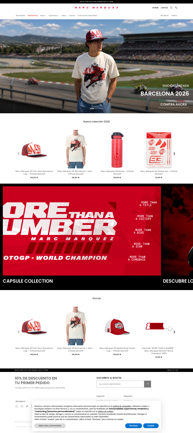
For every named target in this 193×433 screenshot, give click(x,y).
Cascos (72, 15)
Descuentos (33, 15)
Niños (64, 15)
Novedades (20, 15)
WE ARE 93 (165, 15)
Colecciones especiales (87, 15)
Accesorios (53, 15)
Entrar (155, 8)
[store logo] (96, 7)
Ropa (42, 15)
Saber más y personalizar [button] (50, 426)
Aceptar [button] (150, 426)
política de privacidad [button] (122, 406)
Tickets (174, 15)
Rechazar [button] (133, 426)
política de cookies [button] (105, 411)
